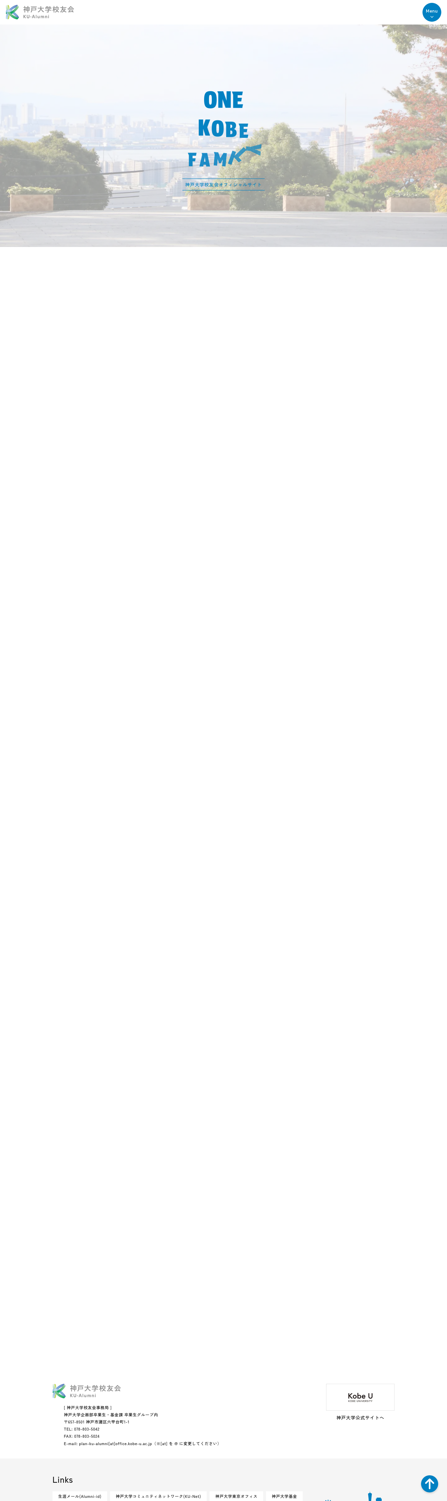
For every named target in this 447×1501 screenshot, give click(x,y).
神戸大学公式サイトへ (360, 1402)
